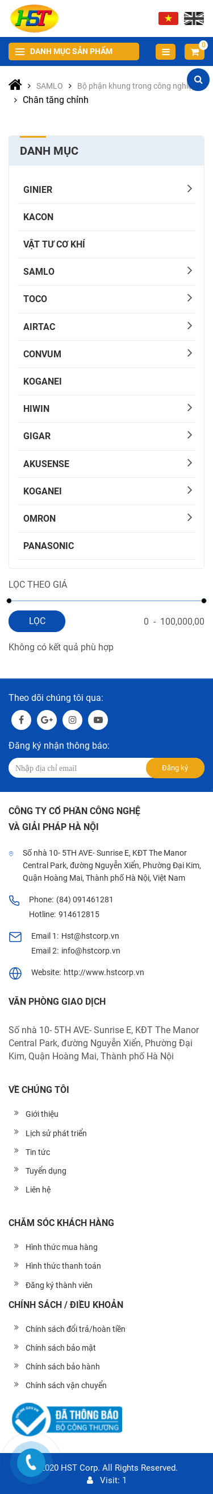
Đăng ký (175, 767)
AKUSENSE (46, 464)
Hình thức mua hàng (62, 1247)
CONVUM (42, 354)
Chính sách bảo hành (63, 1366)
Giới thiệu (42, 1114)
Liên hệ (38, 1189)
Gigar (37, 436)
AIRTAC (39, 326)
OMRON (39, 518)
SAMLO (39, 271)
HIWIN (36, 408)
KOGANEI (42, 381)
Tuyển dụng (46, 1170)
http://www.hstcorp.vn (104, 972)
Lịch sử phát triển (56, 1133)
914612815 (79, 914)
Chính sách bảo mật (61, 1347)
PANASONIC (48, 545)
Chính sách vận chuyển (66, 1385)
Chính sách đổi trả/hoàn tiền (76, 1329)
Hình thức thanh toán (63, 1265)
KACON (38, 217)
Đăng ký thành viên (59, 1285)
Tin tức (38, 1152)
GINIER (37, 189)
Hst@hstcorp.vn (90, 935)
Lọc (37, 621)
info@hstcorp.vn (90, 950)
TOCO (35, 299)
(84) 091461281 (85, 899)
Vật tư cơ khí (54, 244)
